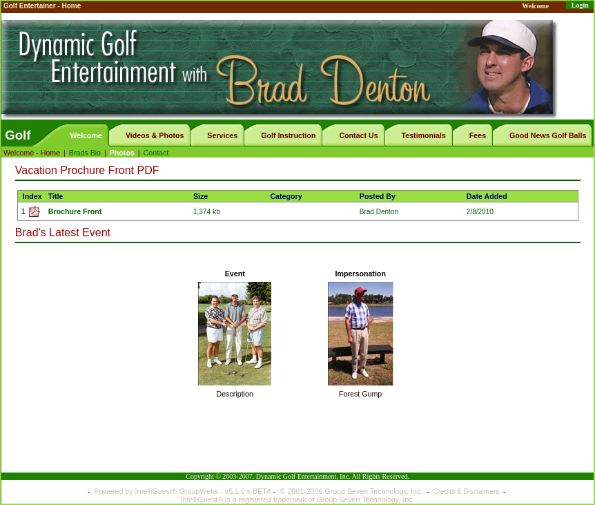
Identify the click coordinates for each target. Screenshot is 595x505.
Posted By (378, 196)
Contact (156, 153)
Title (56, 196)
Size (200, 196)
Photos (122, 153)
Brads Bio (85, 153)
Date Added (487, 196)
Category (286, 196)
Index (32, 196)
